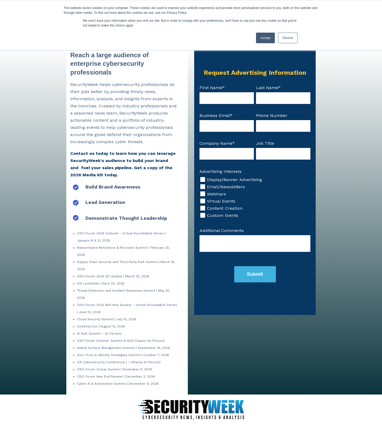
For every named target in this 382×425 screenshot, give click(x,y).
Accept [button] (265, 38)
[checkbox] (254, 197)
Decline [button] (288, 38)
